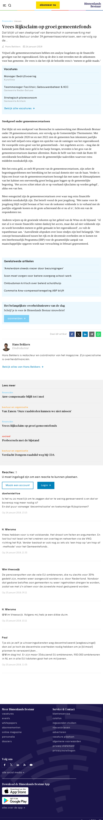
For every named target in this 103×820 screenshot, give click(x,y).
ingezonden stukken (64, 723)
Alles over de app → (13, 808)
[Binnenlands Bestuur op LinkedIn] (18, 765)
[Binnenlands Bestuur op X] (11, 765)
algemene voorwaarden (67, 741)
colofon (57, 718)
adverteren (59, 732)
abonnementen (11, 728)
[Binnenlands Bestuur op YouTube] (31, 765)
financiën (7, 21)
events (6, 718)
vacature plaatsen (63, 737)
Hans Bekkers (13, 47)
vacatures (8, 714)
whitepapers (9, 723)
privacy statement (64, 746)
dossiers (7, 741)
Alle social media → (13, 772)
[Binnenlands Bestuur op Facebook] (4, 765)
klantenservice (61, 714)
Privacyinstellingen (64, 751)
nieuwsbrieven (61, 728)
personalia (8, 737)
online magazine (12, 732)
